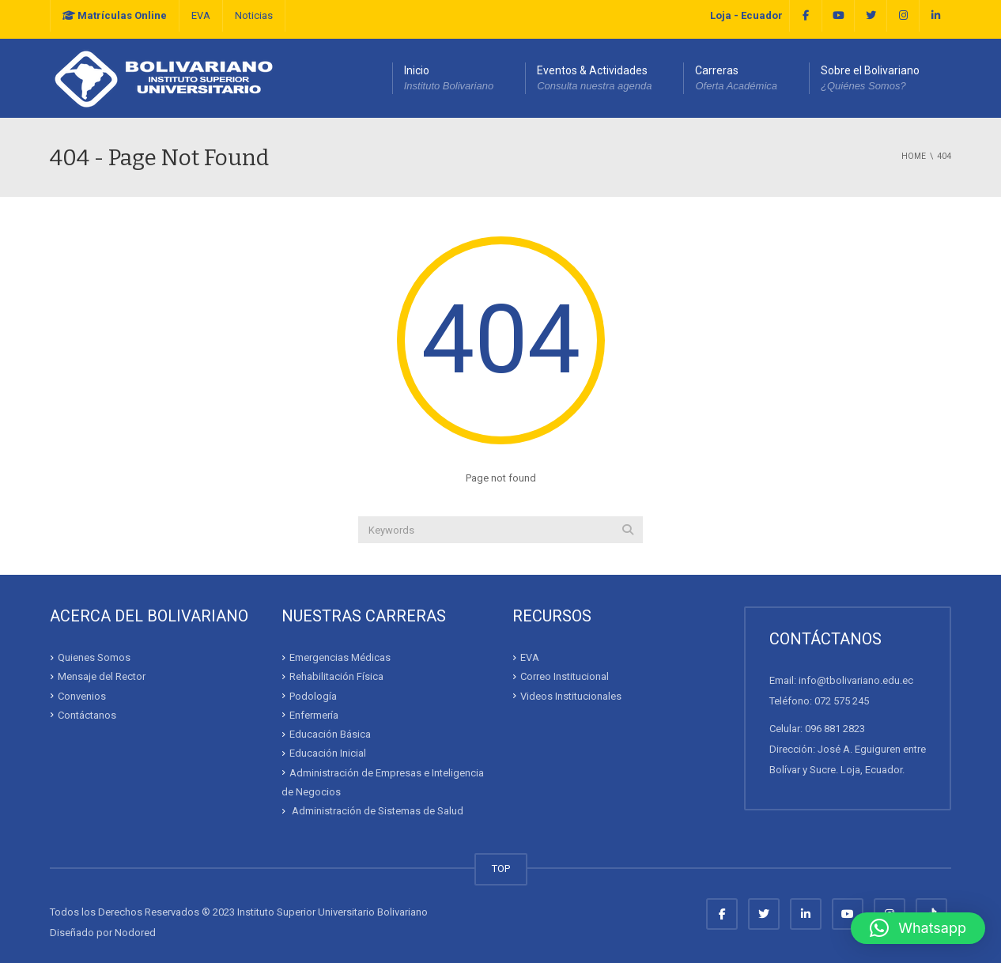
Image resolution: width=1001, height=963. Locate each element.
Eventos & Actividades (594, 79)
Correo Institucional (564, 676)
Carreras (736, 79)
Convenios (82, 695)
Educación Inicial (327, 753)
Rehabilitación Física (336, 676)
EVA (200, 15)
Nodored (135, 932)
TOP (501, 868)
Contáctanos (87, 715)
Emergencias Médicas (340, 657)
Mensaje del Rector (101, 676)
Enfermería (313, 715)
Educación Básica (330, 734)
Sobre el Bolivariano (870, 79)
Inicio (448, 79)
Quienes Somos (94, 657)
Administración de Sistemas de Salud (376, 811)
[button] (918, 928)
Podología (313, 695)
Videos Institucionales (570, 695)
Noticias (254, 15)
